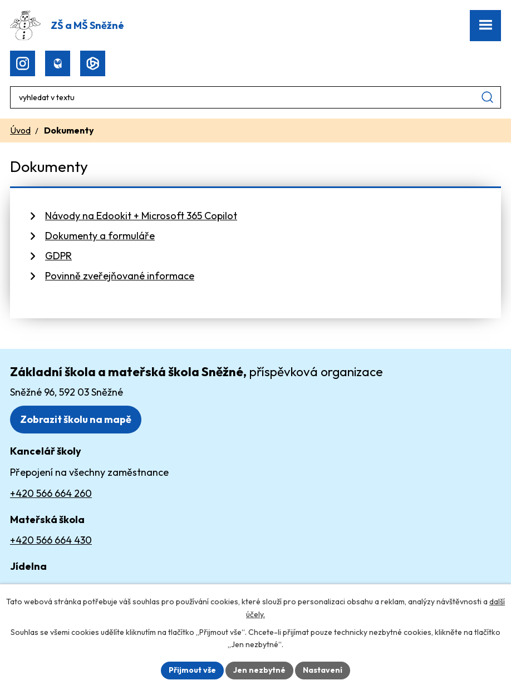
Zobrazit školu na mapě (75, 419)
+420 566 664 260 (51, 493)
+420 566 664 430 (51, 540)
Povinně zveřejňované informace (119, 275)
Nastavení (322, 670)
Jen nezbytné (259, 670)
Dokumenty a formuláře (100, 235)
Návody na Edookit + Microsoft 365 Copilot (141, 215)
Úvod (20, 130)
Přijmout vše (192, 670)
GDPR (58, 255)
